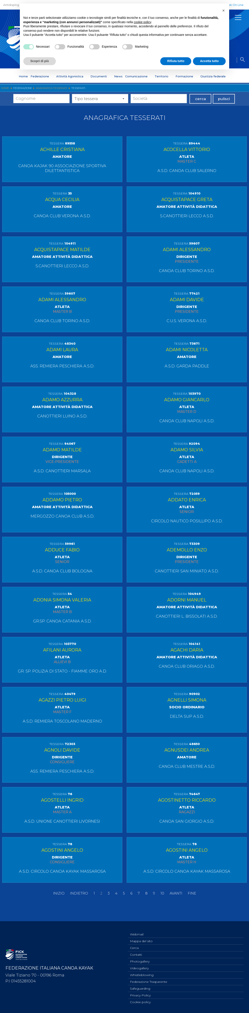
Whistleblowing (228, 90)
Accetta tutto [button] (209, 61)
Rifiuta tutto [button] (175, 61)
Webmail (136, 1002)
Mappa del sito (141, 1009)
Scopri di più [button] (39, 61)
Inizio (59, 979)
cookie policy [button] (142, 22)
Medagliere (147, 90)
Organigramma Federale (85, 90)
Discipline (56, 90)
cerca (200, 112)
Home (23, 76)
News (118, 76)
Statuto (39, 90)
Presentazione (19, 90)
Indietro (79, 979)
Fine (192, 979)
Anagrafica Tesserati (173, 90)
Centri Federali (202, 90)
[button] (223, 10)
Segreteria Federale (120, 90)
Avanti (176, 979)
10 (162, 979)
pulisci (224, 112)
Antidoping (11, 5)
